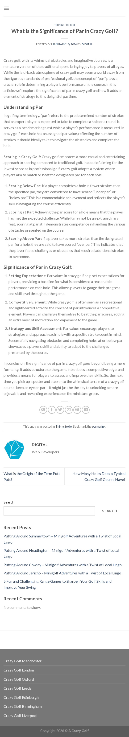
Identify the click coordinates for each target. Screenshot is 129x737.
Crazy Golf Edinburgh (21, 697)
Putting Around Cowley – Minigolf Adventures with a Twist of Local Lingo (63, 564)
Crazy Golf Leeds (17, 688)
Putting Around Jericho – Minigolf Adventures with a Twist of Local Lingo (62, 573)
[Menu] (6, 8)
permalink (98, 426)
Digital (87, 44)
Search (9, 502)
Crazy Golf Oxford (19, 679)
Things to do (64, 24)
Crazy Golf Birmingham (23, 706)
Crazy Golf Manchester (23, 661)
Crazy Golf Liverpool (20, 715)
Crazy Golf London (19, 670)
